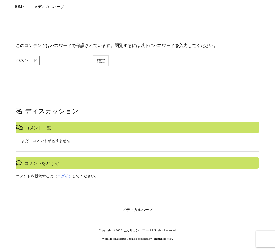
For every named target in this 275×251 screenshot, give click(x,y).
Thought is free (162, 238)
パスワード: (54, 60)
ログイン (64, 176)
